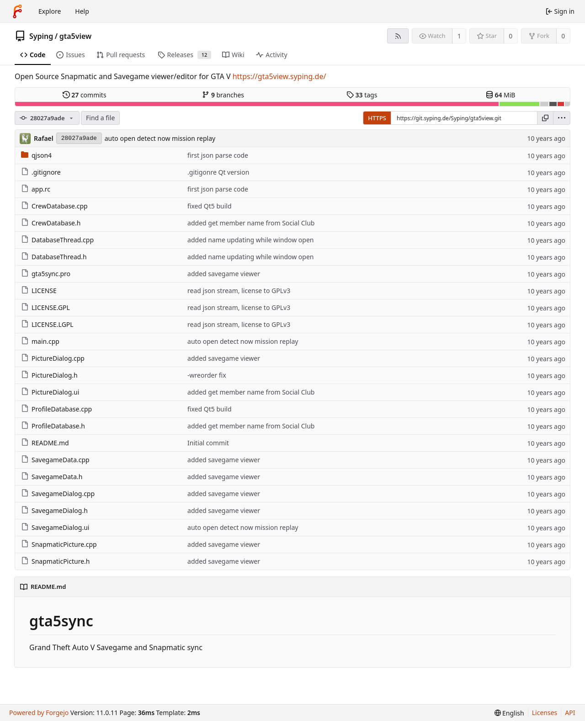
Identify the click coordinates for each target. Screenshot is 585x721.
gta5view (75, 36)
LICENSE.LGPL (47, 324)
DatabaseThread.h (54, 256)
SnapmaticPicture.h (55, 561)
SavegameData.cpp (55, 459)
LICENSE (39, 290)
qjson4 (36, 155)
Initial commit (208, 442)
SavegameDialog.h (54, 510)
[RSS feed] (398, 35)
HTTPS (377, 118)
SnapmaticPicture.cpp (59, 544)
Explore (49, 11)
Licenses (545, 712)
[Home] (17, 11)
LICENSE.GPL (45, 307)
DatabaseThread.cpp (57, 239)
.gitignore (41, 172)
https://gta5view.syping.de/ (279, 76)
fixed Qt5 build (209, 206)
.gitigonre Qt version (218, 172)
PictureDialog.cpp (53, 358)
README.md (45, 442)
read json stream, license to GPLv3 (238, 290)
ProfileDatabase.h (53, 426)
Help (82, 11)
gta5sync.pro (45, 273)
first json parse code (217, 155)
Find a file (100, 117)
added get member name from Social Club (250, 223)
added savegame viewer (223, 273)
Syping (41, 36)
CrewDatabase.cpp (54, 206)
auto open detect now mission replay (160, 138)
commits (84, 95)
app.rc (35, 189)
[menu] (561, 118)
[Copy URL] (545, 118)
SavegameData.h (51, 476)
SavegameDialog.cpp (58, 493)
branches (223, 95)
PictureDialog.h (49, 375)
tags (361, 95)
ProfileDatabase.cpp (56, 409)
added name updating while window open (250, 239)
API (570, 712)
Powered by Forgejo (39, 712)
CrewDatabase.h (50, 223)
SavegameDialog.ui (55, 527)
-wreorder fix (206, 375)
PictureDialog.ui (50, 392)
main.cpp (40, 341)
